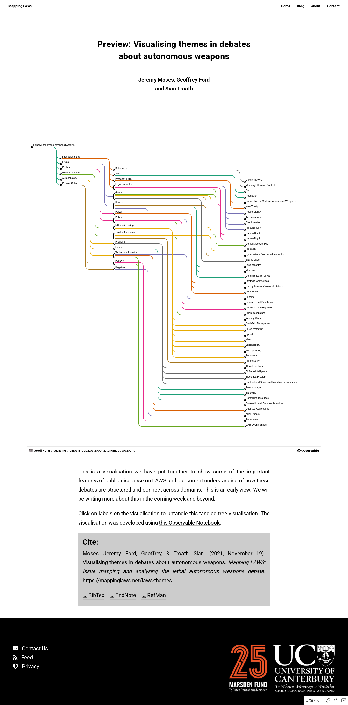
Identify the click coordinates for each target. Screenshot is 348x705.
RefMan (156, 595)
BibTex (96, 595)
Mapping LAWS (20, 6)
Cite (309, 700)
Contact (333, 6)
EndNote (126, 595)
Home (285, 6)
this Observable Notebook (189, 523)
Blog (300, 6)
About (315, 6)
